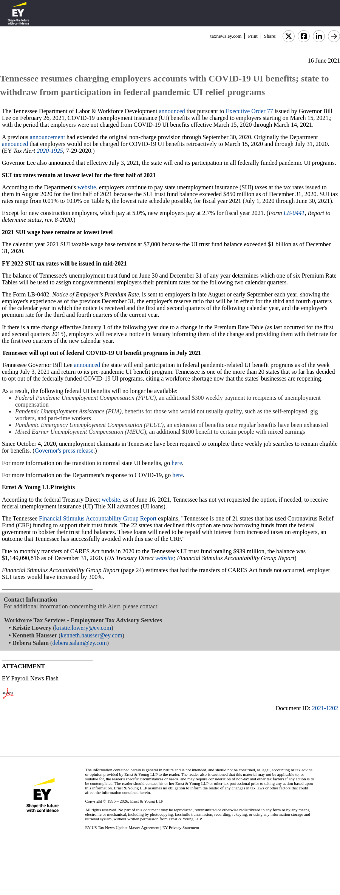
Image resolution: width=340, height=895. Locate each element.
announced (172, 111)
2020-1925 (50, 150)
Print (252, 36)
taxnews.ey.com (226, 36)
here (177, 463)
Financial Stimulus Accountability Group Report (98, 518)
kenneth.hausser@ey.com (91, 635)
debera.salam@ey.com (79, 643)
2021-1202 (325, 708)
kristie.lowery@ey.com (83, 628)
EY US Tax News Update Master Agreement (122, 827)
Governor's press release (64, 450)
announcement (47, 137)
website (86, 187)
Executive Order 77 (249, 111)
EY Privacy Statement (180, 827)
